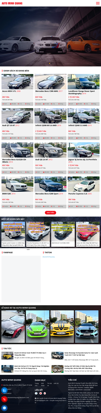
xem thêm (50, 213)
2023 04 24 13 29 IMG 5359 (60, 243)
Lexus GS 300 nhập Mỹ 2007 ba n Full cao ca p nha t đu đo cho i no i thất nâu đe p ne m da (87, 245)
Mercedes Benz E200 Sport (49, 193)
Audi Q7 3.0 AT (10, 125)
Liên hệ (56, 383)
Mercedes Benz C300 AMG (48, 91)
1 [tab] (49, 63)
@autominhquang (49, 257)
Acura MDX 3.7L (11, 91)
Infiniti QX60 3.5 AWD (80, 125)
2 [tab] (51, 63)
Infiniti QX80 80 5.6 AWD (48, 125)
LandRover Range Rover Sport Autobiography (81, 92)
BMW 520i (8, 193)
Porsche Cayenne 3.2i (80, 193)
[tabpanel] (50, 33)
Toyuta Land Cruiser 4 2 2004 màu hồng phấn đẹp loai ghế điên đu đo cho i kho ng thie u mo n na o (13, 245)
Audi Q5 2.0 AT (43, 159)
